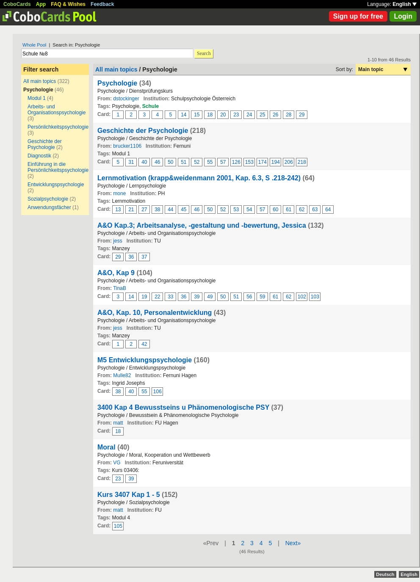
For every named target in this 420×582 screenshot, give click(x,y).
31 (131, 162)
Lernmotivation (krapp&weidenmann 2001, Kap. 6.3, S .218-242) (199, 178)
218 (302, 162)
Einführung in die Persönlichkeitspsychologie (58, 167)
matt (118, 423)
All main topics (39, 81)
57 (223, 162)
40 (144, 162)
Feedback (102, 4)
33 (170, 297)
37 (144, 257)
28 (288, 115)
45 (183, 209)
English (404, 4)
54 (249, 209)
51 (183, 162)
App (41, 4)
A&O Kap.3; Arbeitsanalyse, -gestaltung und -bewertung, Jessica (201, 225)
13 (118, 209)
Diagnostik (39, 156)
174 (262, 162)
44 (170, 209)
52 (196, 162)
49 (210, 297)
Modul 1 (37, 98)
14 (183, 115)
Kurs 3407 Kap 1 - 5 (128, 494)
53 (236, 209)
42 (144, 344)
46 (157, 162)
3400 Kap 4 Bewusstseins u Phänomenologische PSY (183, 407)
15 (196, 115)
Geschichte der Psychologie (45, 144)
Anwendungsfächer (49, 207)
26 (275, 115)
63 (315, 209)
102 (302, 297)
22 (157, 297)
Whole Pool (34, 44)
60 (275, 209)
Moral (106, 447)
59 (262, 297)
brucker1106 (127, 146)
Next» (293, 543)
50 (170, 162)
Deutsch (385, 574)
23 (236, 115)
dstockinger (126, 99)
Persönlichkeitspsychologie (58, 127)
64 (328, 209)
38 (157, 209)
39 (196, 297)
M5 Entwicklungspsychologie (144, 360)
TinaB (119, 288)
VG (116, 463)
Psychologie (117, 83)
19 (144, 297)
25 (262, 115)
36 (131, 257)
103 (315, 297)
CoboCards (17, 4)
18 (210, 115)
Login (403, 16)
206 (289, 162)
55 (210, 162)
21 (131, 209)
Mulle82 (122, 375)
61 (288, 209)
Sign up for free (358, 16)
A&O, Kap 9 (116, 272)
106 (157, 391)
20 (223, 115)
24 (249, 115)
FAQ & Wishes (68, 4)
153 (249, 162)
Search (204, 53)
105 (118, 526)
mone (119, 193)
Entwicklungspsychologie (56, 185)
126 (236, 162)
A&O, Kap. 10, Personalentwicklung (154, 312)
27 (144, 209)
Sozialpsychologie (48, 199)
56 (249, 297)
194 (275, 162)
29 (301, 115)
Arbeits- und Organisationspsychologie (57, 110)
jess (117, 241)
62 (301, 209)
